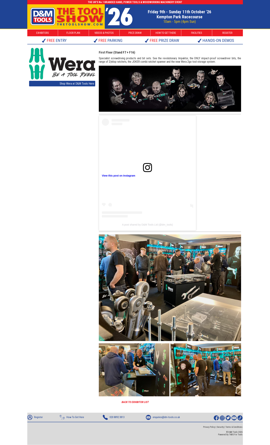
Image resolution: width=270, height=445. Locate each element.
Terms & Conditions (234, 427)
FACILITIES (196, 32)
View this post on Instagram (118, 175)
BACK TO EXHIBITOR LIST (135, 402)
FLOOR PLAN (73, 32)
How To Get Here (72, 417)
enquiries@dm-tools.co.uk (163, 417)
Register (35, 417)
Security (220, 427)
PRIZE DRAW (135, 32)
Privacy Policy (209, 427)
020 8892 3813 (113, 417)
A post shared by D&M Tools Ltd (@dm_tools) (147, 224)
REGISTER (227, 32)
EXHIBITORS (42, 32)
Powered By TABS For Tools (230, 434)
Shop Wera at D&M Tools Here (77, 83)
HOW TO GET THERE (166, 32)
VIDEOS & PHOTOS (104, 32)
